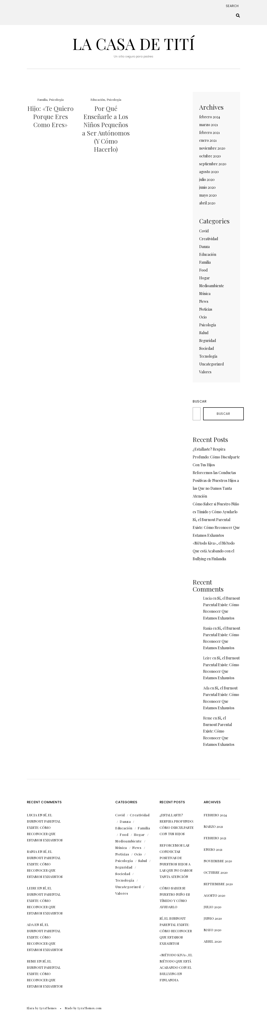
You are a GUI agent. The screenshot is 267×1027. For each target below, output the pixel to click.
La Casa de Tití (133, 43)
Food (203, 270)
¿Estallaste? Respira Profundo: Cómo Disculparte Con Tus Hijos (216, 457)
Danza (204, 246)
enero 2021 (208, 140)
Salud (203, 332)
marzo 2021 (208, 124)
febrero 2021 (209, 132)
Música (204, 293)
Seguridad (207, 340)
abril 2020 (207, 202)
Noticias (205, 309)
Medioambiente (211, 285)
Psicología (56, 99)
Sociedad (206, 348)
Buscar (200, 401)
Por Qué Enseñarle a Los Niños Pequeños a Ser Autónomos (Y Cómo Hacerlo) (106, 128)
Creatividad (208, 238)
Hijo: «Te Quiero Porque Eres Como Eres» (50, 116)
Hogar (204, 277)
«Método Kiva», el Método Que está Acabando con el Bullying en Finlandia (214, 551)
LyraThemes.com (89, 1008)
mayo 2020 (208, 195)
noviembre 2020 (212, 148)
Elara (30, 1008)
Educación (97, 99)
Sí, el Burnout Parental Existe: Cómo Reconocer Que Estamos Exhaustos (216, 527)
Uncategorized (211, 364)
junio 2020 (207, 187)
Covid (204, 230)
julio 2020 (207, 179)
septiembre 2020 (212, 163)
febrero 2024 (209, 116)
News (203, 301)
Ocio (203, 317)
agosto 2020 (209, 171)
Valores (205, 371)
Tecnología (208, 356)
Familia (42, 99)
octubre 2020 (210, 156)
